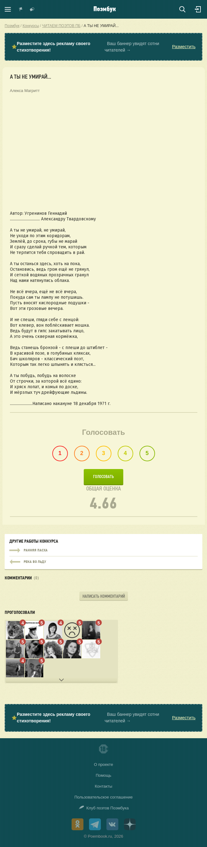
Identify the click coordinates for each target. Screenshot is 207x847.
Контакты (103, 786)
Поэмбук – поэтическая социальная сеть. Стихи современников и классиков (105, 9)
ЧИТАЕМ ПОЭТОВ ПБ (61, 26)
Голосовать (103, 476)
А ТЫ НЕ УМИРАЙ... (101, 26)
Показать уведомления (21, 9)
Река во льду (103, 560)
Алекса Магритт (25, 90)
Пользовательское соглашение (103, 797)
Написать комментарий (103, 596)
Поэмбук (12, 26)
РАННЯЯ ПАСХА (103, 550)
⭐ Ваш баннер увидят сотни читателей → (103, 46)
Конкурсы (30, 26)
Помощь (103, 775)
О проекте (103, 764)
